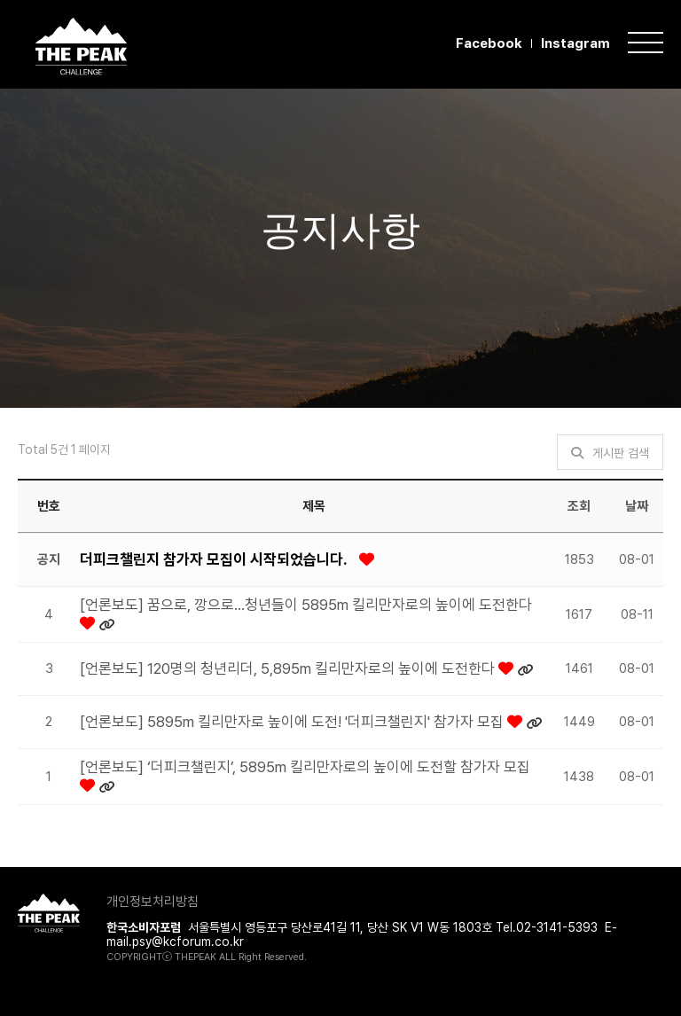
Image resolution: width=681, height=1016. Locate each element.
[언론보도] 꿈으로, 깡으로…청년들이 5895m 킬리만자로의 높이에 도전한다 (306, 605)
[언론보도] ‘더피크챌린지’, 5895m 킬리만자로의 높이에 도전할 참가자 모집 (305, 767)
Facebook (489, 43)
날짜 (636, 506)
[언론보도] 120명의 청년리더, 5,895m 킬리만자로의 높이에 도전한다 (289, 668)
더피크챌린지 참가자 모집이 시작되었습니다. (215, 559)
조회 (579, 506)
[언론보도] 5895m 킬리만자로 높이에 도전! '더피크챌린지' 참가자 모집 (293, 722)
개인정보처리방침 (152, 902)
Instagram (575, 43)
